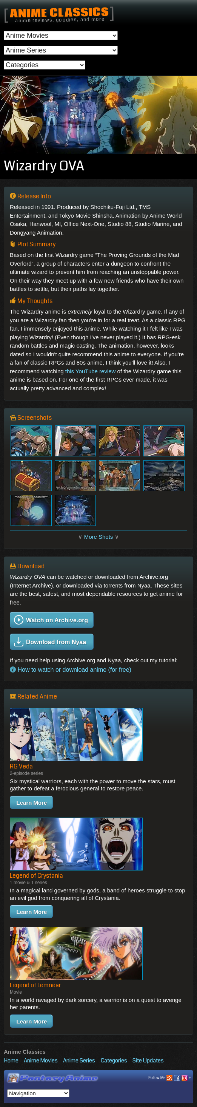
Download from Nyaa (50, 641)
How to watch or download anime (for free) (70, 669)
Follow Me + (169, 1078)
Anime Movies (41, 1060)
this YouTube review (90, 371)
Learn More (32, 802)
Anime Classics (59, 13)
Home (11, 1060)
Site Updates (148, 1060)
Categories (114, 1060)
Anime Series (79, 1060)
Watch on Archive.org (51, 620)
